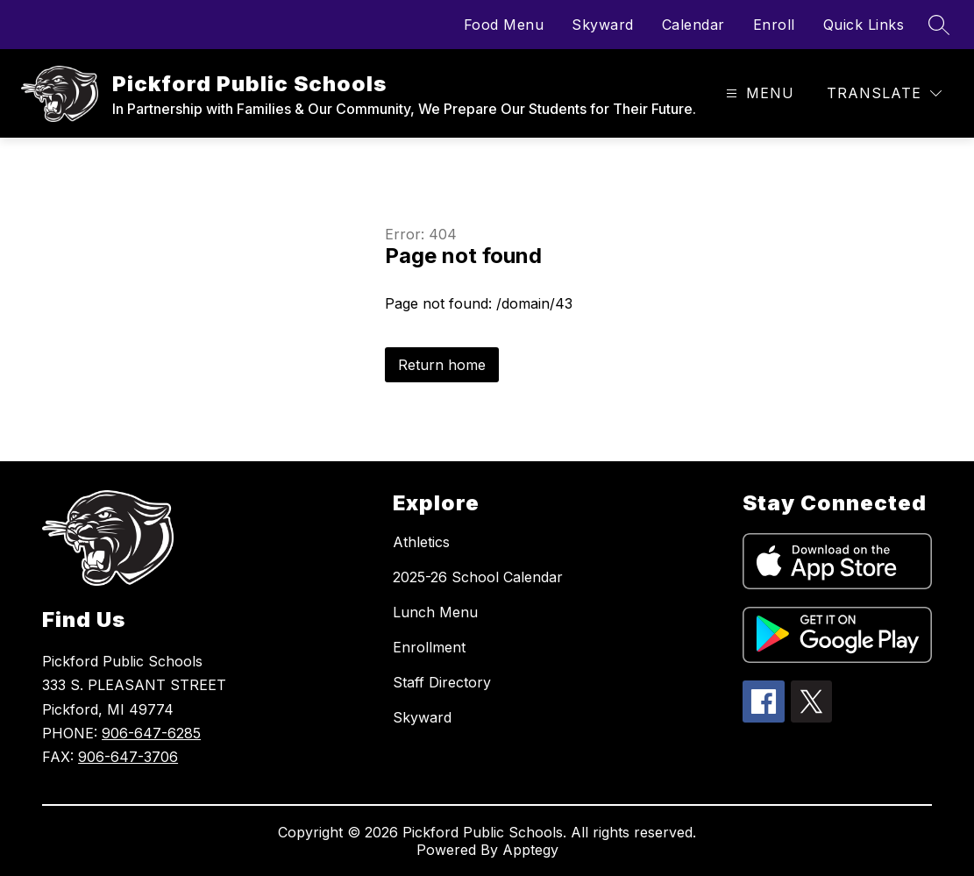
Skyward (603, 24)
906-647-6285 (151, 733)
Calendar (693, 24)
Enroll (774, 24)
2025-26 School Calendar (478, 577)
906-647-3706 (128, 757)
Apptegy (530, 849)
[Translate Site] (884, 93)
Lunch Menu (435, 612)
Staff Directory (442, 682)
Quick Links (864, 24)
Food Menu (504, 24)
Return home (442, 365)
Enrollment (429, 647)
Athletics (421, 542)
